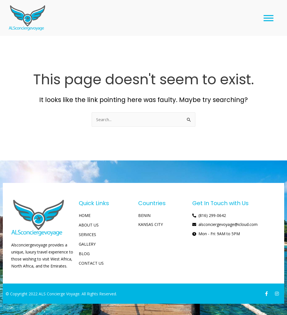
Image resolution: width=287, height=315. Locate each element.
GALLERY (87, 244)
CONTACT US (91, 263)
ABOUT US (89, 225)
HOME (85, 215)
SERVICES (87, 234)
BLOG (84, 253)
